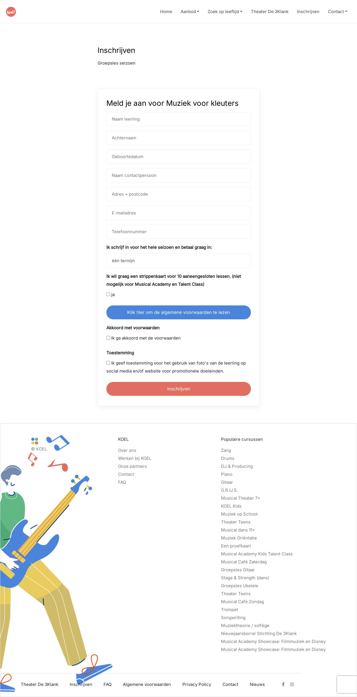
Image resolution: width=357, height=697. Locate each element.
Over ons (127, 450)
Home (166, 11)
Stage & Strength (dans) (245, 577)
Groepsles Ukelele (239, 585)
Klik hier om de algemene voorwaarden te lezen (178, 312)
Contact (336, 11)
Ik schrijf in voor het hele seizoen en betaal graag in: (159, 247)
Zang (226, 450)
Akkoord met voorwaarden (133, 327)
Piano (226, 474)
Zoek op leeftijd (223, 11)
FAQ (122, 482)
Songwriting (233, 617)
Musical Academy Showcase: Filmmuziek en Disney (273, 641)
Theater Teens (236, 522)
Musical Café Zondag (242, 601)
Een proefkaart (236, 546)
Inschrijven (308, 11)
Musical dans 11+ (238, 530)
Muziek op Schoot (239, 514)
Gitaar (227, 482)
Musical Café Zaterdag (244, 561)
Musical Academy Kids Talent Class (257, 554)
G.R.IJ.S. (229, 490)
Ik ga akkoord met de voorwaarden (143, 338)
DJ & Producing (237, 466)
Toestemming (120, 352)
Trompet (229, 609)
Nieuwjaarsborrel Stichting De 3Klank (259, 633)
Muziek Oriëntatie (239, 538)
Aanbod (188, 11)
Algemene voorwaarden (147, 684)
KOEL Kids (231, 506)
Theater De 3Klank (269, 11)
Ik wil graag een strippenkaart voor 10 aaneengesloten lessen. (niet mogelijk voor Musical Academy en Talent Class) (173, 280)
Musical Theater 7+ (240, 498)
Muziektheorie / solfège (245, 625)
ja (110, 294)
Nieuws (257, 684)
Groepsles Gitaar (238, 569)
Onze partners (132, 466)
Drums (227, 458)
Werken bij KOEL (134, 458)
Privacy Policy (196, 684)
